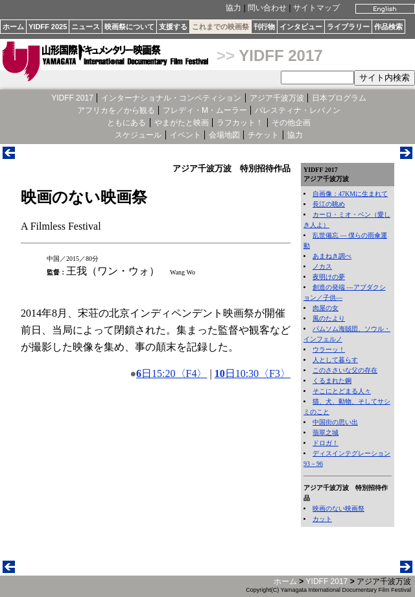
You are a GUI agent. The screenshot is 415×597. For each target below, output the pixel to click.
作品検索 (388, 26)
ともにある (126, 122)
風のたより (329, 318)
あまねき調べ (332, 256)
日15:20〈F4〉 (171, 373)
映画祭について (129, 26)
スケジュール (138, 135)
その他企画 (291, 122)
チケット (263, 135)
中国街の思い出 (335, 422)
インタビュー (300, 26)
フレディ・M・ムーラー (205, 110)
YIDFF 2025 (48, 26)
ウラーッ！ (329, 349)
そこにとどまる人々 (342, 391)
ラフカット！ (240, 122)
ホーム (13, 26)
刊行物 (264, 26)
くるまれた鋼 (332, 380)
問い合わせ (267, 7)
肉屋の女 (325, 307)
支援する (173, 26)
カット (322, 518)
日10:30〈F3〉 (252, 373)
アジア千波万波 (277, 98)
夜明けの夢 (329, 276)
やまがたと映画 (181, 122)
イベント (185, 135)
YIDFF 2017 (280, 55)
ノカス (322, 266)
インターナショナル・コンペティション (171, 98)
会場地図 (224, 135)
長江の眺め (329, 204)
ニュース (85, 26)
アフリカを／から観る (116, 110)
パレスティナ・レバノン (297, 110)
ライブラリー (348, 26)
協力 (233, 7)
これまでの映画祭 (220, 26)
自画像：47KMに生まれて (350, 193)
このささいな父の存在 (345, 370)
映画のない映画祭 (338, 508)
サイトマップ (316, 7)
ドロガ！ (325, 442)
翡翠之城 (325, 432)
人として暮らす (335, 359)
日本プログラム (339, 98)
